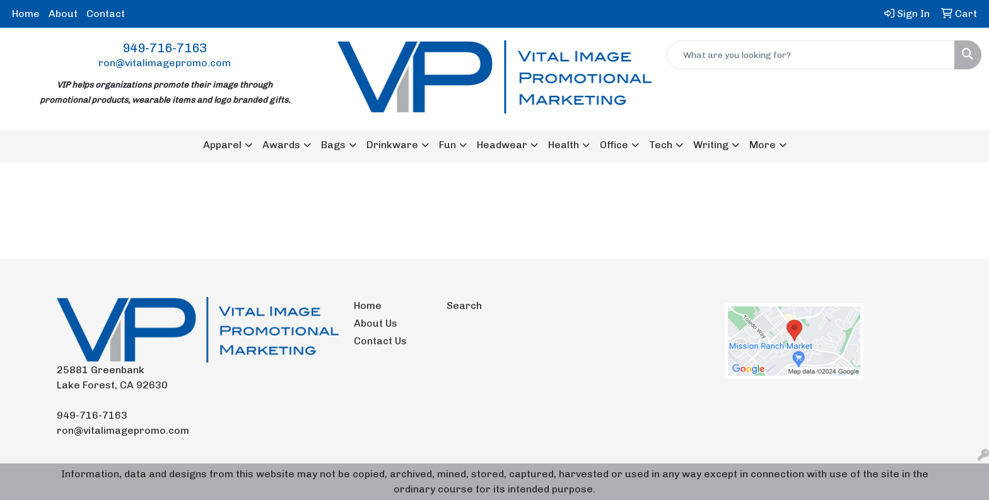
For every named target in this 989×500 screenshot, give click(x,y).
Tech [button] (660, 145)
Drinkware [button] (392, 145)
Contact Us (380, 341)
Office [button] (614, 145)
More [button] (762, 145)
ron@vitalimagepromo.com (164, 63)
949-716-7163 (164, 47)
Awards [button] (281, 145)
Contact (105, 14)
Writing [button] (711, 145)
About (63, 14)
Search (464, 305)
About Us (375, 323)
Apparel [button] (222, 145)
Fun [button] (447, 145)
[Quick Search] (811, 54)
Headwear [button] (502, 145)
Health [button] (563, 145)
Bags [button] (333, 145)
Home (26, 14)
